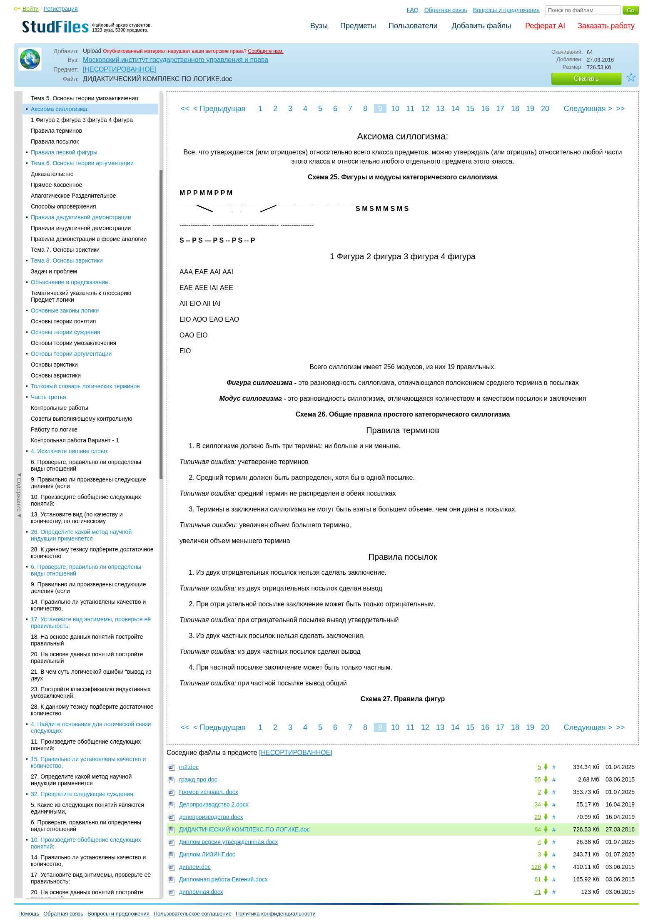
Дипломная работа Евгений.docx (223, 879)
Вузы (319, 26)
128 (536, 866)
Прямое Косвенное (56, 184)
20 (545, 108)
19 (530, 108)
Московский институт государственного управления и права (175, 59)
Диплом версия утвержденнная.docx (228, 842)
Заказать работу (606, 26)
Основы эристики (54, 364)
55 (537, 779)
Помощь (28, 914)
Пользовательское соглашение (193, 914)
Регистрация (61, 8)
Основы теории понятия (63, 321)
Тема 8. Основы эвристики (67, 260)
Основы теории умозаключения (73, 343)
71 (537, 891)
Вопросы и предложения (506, 10)
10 (395, 108)
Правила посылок (55, 141)
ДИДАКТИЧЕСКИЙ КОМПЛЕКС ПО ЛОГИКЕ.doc (244, 829)
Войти (30, 8)
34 (537, 804)
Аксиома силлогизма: (60, 109)
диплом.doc (195, 866)
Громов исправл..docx (208, 792)
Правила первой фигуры (64, 152)
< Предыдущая (219, 108)
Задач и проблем (54, 271)
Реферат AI (545, 26)
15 (470, 108)
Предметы (358, 26)
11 (410, 108)
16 (485, 108)
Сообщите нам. (266, 51)
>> (620, 108)
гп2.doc (189, 767)
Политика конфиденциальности (276, 914)
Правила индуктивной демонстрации (81, 228)
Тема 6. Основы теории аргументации (82, 163)
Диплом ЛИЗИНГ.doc (207, 854)
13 (440, 108)
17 (500, 108)
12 (425, 108)
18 (515, 108)
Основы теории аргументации (71, 353)
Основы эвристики (56, 375)
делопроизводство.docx (211, 817)
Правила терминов (56, 130)
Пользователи (413, 26)
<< (185, 108)
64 (537, 829)
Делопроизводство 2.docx (214, 804)
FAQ (413, 10)
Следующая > (588, 108)
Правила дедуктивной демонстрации (81, 217)
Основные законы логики (65, 310)
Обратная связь (445, 10)
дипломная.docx (201, 891)
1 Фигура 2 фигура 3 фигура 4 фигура (82, 120)
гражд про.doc (198, 779)
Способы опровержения (63, 206)
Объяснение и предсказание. (70, 282)
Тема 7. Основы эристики (65, 249)
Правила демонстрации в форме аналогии (89, 239)
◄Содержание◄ (19, 237)
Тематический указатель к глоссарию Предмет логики (81, 296)
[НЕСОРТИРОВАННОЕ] (119, 69)
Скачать (586, 78)
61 (537, 879)
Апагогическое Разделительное (73, 195)
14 (455, 108)
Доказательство (52, 174)
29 (537, 817)
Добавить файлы (481, 26)
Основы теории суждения (65, 332)
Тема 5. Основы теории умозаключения (84, 98)
